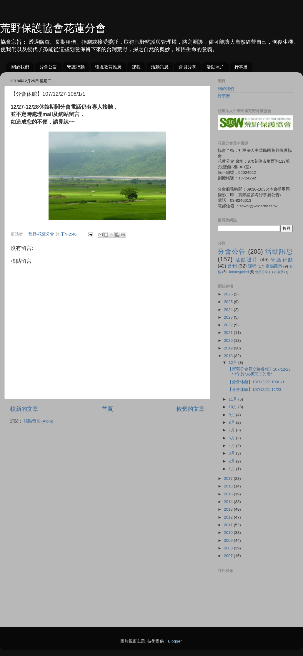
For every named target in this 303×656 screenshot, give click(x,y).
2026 (229, 294)
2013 (229, 509)
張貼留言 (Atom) (38, 421)
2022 (229, 325)
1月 (232, 469)
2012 (229, 517)
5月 (232, 438)
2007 (229, 556)
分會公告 (48, 66)
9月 (232, 415)
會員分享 (187, 66)
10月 (233, 407)
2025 (229, 302)
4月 (232, 445)
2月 (232, 461)
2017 (229, 478)
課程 (136, 66)
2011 (229, 525)
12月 (233, 362)
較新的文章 (24, 409)
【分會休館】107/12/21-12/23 (254, 389)
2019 (229, 348)
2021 (229, 332)
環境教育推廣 (108, 66)
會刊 (232, 265)
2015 (229, 494)
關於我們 (20, 66)
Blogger (175, 641)
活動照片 (215, 66)
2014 (229, 501)
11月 (233, 399)
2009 (229, 540)
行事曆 (241, 66)
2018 (229, 356)
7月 (232, 430)
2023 (229, 317)
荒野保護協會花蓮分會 (53, 28)
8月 (232, 422)
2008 (229, 548)
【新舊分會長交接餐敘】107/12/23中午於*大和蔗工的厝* (259, 371)
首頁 (107, 409)
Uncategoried (238, 272)
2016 (229, 486)
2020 (229, 340)
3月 (232, 453)
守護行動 (76, 66)
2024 (229, 309)
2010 (229, 532)
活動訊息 (160, 66)
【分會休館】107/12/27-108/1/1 (256, 382)
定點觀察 (274, 266)
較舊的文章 (190, 409)
